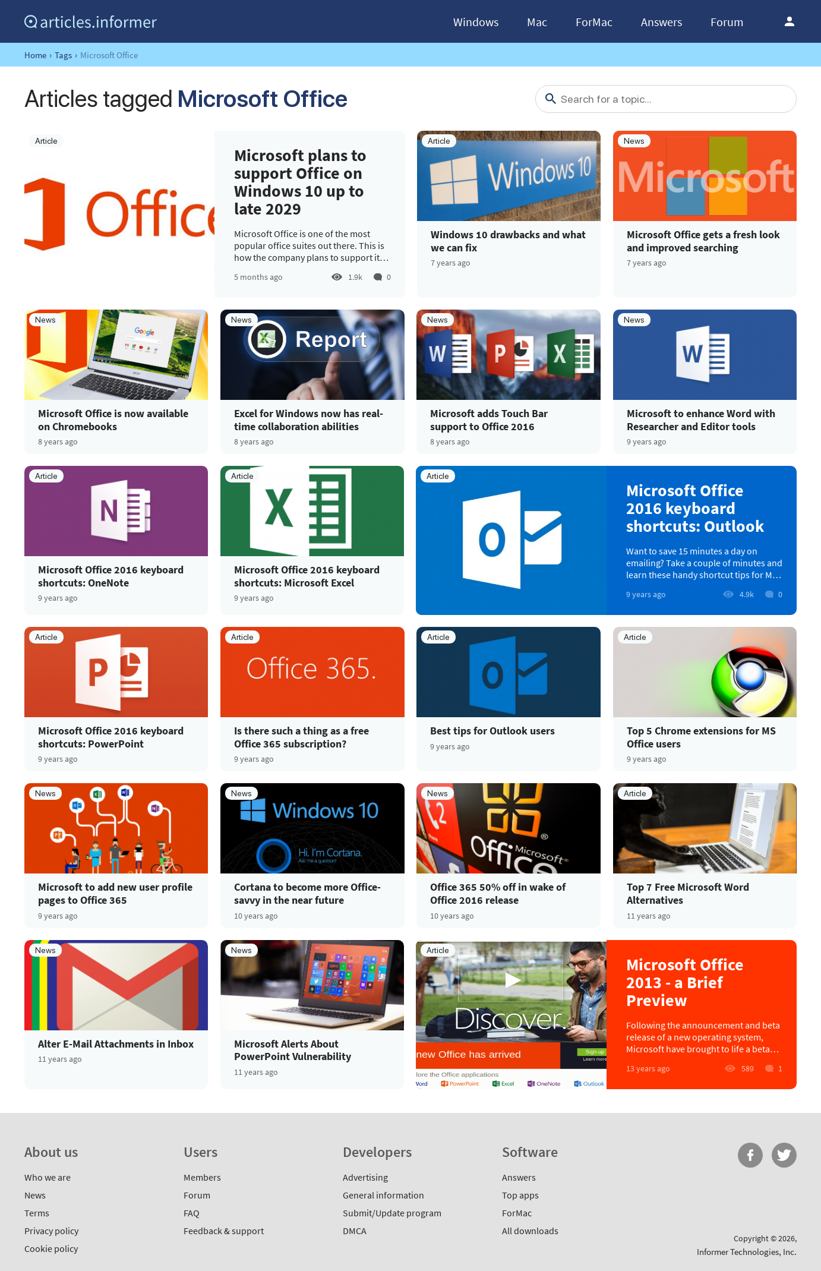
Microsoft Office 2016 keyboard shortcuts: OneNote (111, 576)
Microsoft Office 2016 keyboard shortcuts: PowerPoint (111, 737)
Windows (475, 21)
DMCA (355, 1231)
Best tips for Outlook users (492, 730)
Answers (661, 21)
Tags (63, 55)
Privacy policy (51, 1231)
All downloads (530, 1231)
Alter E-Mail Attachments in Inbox (116, 1044)
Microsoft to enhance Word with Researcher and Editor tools (701, 420)
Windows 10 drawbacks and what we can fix (508, 241)
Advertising (365, 1177)
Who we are (47, 1177)
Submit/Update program (392, 1213)
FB (750, 1155)
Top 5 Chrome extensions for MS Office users (701, 737)
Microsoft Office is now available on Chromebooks (113, 420)
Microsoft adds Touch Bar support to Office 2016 (489, 420)
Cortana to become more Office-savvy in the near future (307, 893)
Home (35, 55)
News (35, 1195)
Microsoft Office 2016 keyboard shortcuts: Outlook (695, 508)
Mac (537, 21)
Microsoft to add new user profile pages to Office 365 (115, 893)
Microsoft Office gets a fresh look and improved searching (703, 241)
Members (202, 1177)
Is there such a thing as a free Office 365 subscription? (301, 737)
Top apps (520, 1195)
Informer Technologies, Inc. (747, 1251)
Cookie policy (51, 1248)
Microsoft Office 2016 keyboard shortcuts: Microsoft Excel (307, 576)
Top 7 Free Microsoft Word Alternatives (688, 893)
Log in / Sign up (789, 21)
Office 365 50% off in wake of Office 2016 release (498, 893)
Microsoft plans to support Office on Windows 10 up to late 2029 (300, 181)
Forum (727, 21)
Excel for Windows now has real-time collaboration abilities (308, 420)
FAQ (192, 1213)
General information (383, 1195)
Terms (36, 1213)
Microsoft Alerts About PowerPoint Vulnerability (292, 1050)
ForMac (594, 21)
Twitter (784, 1155)
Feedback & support (224, 1231)
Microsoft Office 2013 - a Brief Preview (685, 982)
